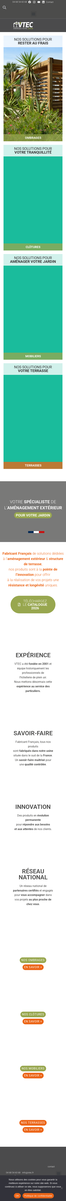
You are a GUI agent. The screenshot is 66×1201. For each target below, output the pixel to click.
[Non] (61, 1188)
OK (17, 1195)
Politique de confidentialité (38, 1195)
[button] (33, 14)
